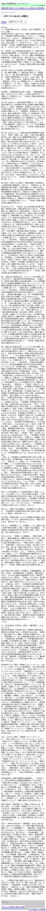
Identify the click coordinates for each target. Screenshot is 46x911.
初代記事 (40, 8)
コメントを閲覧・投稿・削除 (13, 907)
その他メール (23, 8)
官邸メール (13, 8)
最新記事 (4, 8)
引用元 (3, 22)
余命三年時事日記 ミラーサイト (14, 4)
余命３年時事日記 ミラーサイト (22, 899)
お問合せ (32, 8)
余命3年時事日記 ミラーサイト (36, 899)
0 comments (12, 12)
